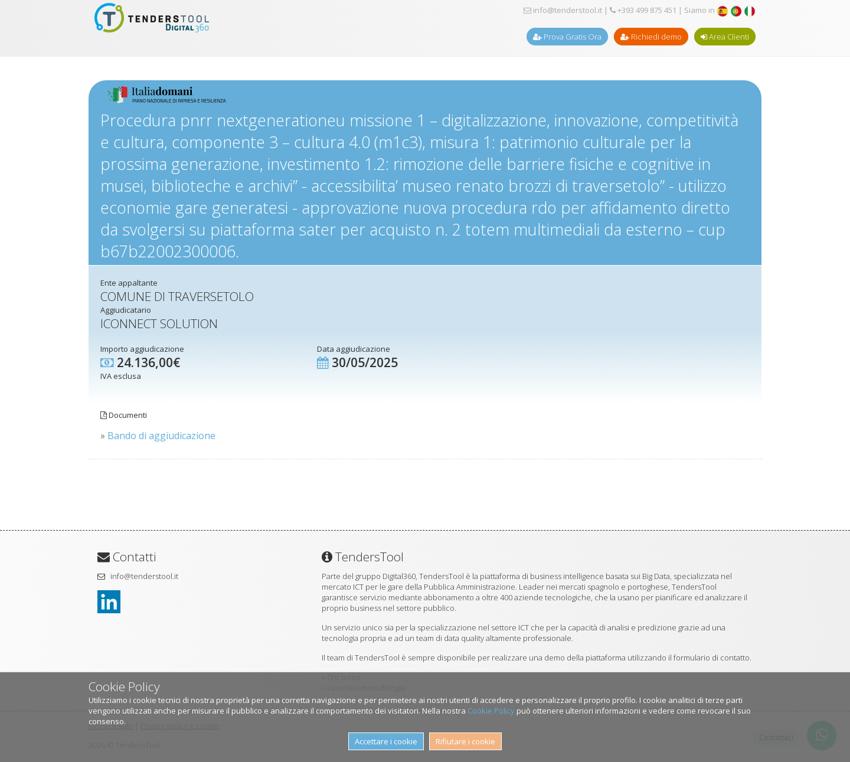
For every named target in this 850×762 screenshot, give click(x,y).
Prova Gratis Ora (567, 36)
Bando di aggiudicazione (161, 435)
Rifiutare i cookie (465, 741)
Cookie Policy (491, 710)
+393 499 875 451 (643, 10)
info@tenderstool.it (563, 10)
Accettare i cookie (386, 741)
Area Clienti (725, 36)
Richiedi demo (651, 36)
